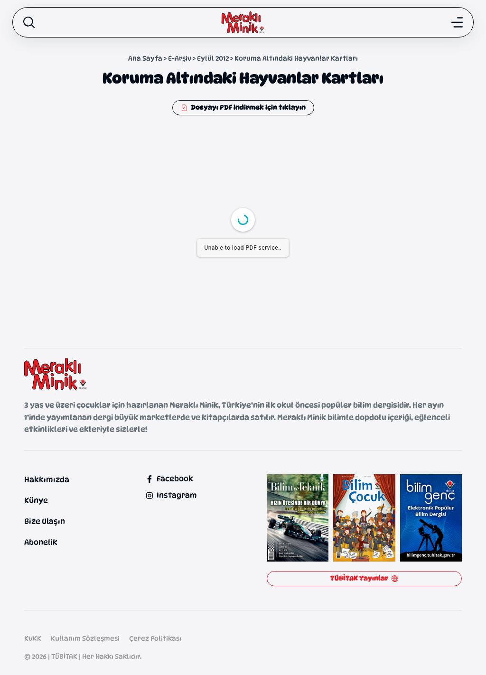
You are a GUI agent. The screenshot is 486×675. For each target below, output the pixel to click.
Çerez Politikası (155, 638)
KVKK (32, 638)
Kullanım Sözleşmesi (85, 638)
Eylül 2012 (213, 58)
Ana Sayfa (145, 58)
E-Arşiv (179, 58)
